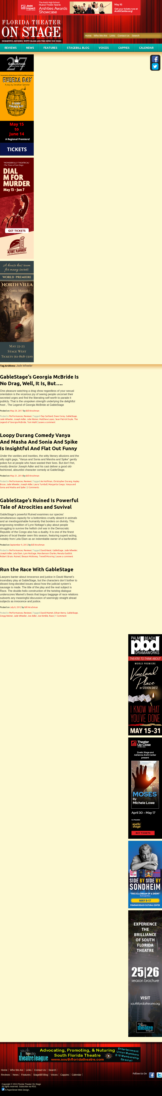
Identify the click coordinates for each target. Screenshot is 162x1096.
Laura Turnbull (40, 484)
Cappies (124, 47)
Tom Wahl (32, 422)
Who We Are (100, 35)
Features (50, 47)
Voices (104, 47)
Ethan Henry (60, 613)
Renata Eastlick (64, 553)
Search (135, 35)
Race (51, 616)
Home (88, 35)
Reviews (11, 47)
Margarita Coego (56, 484)
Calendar (146, 47)
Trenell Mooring (47, 556)
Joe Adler (32, 616)
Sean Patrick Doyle (64, 419)
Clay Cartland (46, 416)
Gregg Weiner (6, 616)
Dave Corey (59, 416)
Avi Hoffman (46, 481)
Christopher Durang (62, 481)
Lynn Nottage (29, 553)
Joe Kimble (43, 616)
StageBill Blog (78, 47)
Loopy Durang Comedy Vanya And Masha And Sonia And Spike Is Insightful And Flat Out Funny (39, 441)
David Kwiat (45, 550)
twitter (159, 1075)
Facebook (151, 1075)
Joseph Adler (20, 419)
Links (112, 35)
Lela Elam (17, 553)
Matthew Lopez (46, 419)
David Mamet (46, 613)
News (30, 47)
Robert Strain (6, 556)
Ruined (17, 556)
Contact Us (123, 35)
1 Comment (60, 616)
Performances (16, 416)
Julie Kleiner (32, 419)
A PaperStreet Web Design (15, 1090)
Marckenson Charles (46, 553)
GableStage (71, 416)
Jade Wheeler (6, 419)
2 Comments (33, 487)
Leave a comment (46, 422)
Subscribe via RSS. (27, 1086)
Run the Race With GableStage (36, 569)
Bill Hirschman (32, 411)
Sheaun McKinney (29, 556)
